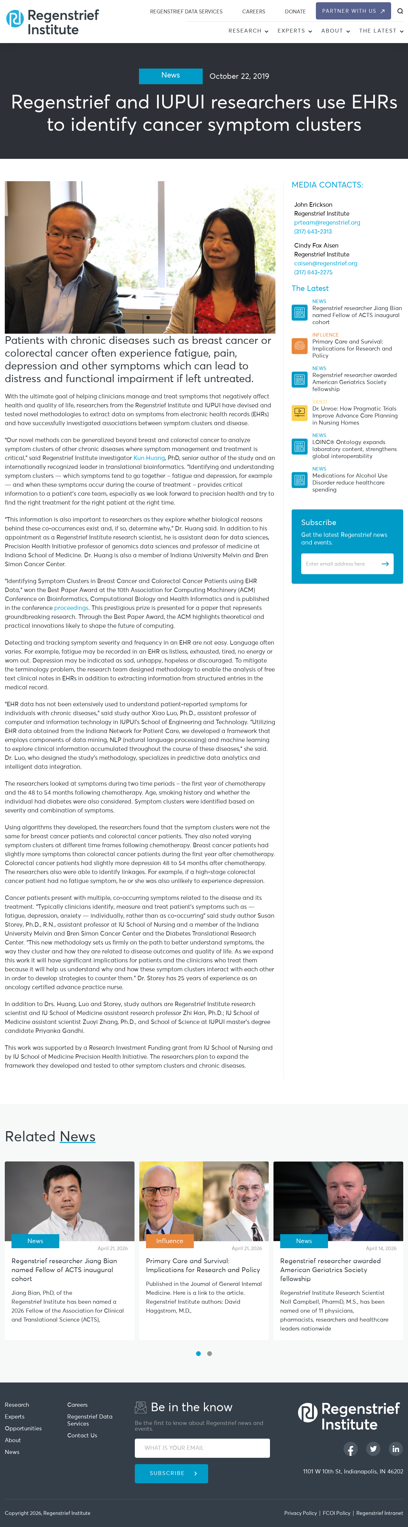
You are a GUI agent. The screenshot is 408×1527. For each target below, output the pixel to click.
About (332, 31)
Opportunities (23, 1429)
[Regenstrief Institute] (52, 21)
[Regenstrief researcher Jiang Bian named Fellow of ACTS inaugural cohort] (70, 1201)
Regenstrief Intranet (379, 1513)
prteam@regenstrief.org (327, 223)
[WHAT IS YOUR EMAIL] (202, 1448)
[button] (266, 32)
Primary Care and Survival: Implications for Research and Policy (352, 349)
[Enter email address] (343, 564)
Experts (291, 31)
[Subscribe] (385, 564)
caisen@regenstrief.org (325, 264)
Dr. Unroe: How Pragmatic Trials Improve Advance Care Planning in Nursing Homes (355, 416)
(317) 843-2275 (313, 273)
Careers (253, 11)
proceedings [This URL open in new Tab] (71, 608)
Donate (295, 11)
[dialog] (400, 11)
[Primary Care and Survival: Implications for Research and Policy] (204, 1201)
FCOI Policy (336, 1513)
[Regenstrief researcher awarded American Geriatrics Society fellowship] (338, 1201)
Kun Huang (149, 458)
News (12, 1452)
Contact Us (82, 1436)
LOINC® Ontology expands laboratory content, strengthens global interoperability (354, 449)
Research (245, 31)
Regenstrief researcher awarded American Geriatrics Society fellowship (354, 382)
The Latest (378, 31)
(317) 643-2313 (313, 232)
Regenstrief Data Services (186, 11)
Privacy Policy (300, 1513)
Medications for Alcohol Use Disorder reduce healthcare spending (350, 483)
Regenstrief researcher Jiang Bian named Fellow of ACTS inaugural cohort (357, 315)
